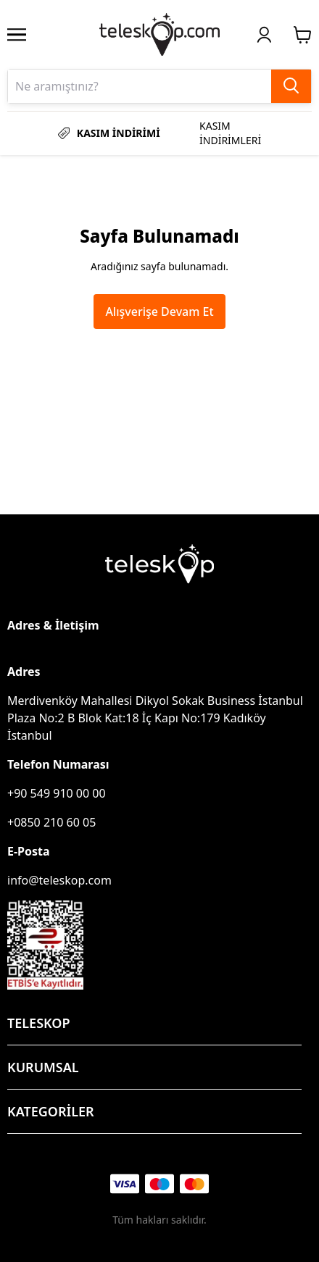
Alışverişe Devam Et (159, 311)
